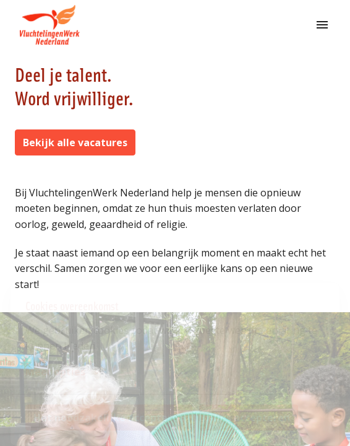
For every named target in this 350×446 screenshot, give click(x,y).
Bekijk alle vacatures (75, 142)
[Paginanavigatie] (322, 24)
